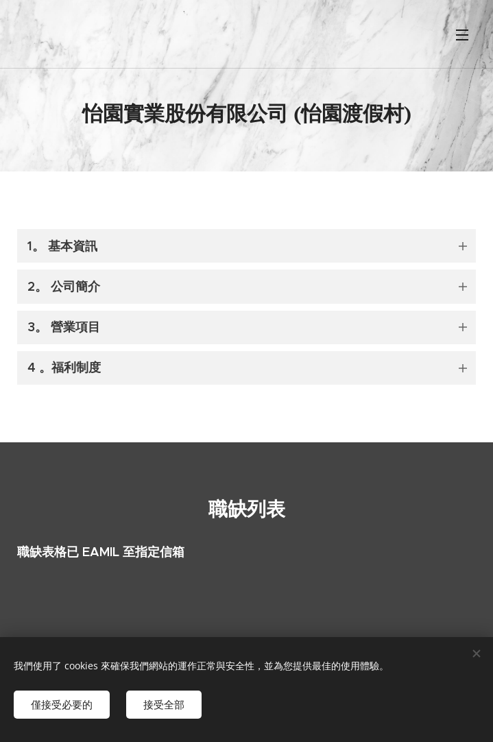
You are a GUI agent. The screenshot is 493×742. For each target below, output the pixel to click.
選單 (462, 35)
